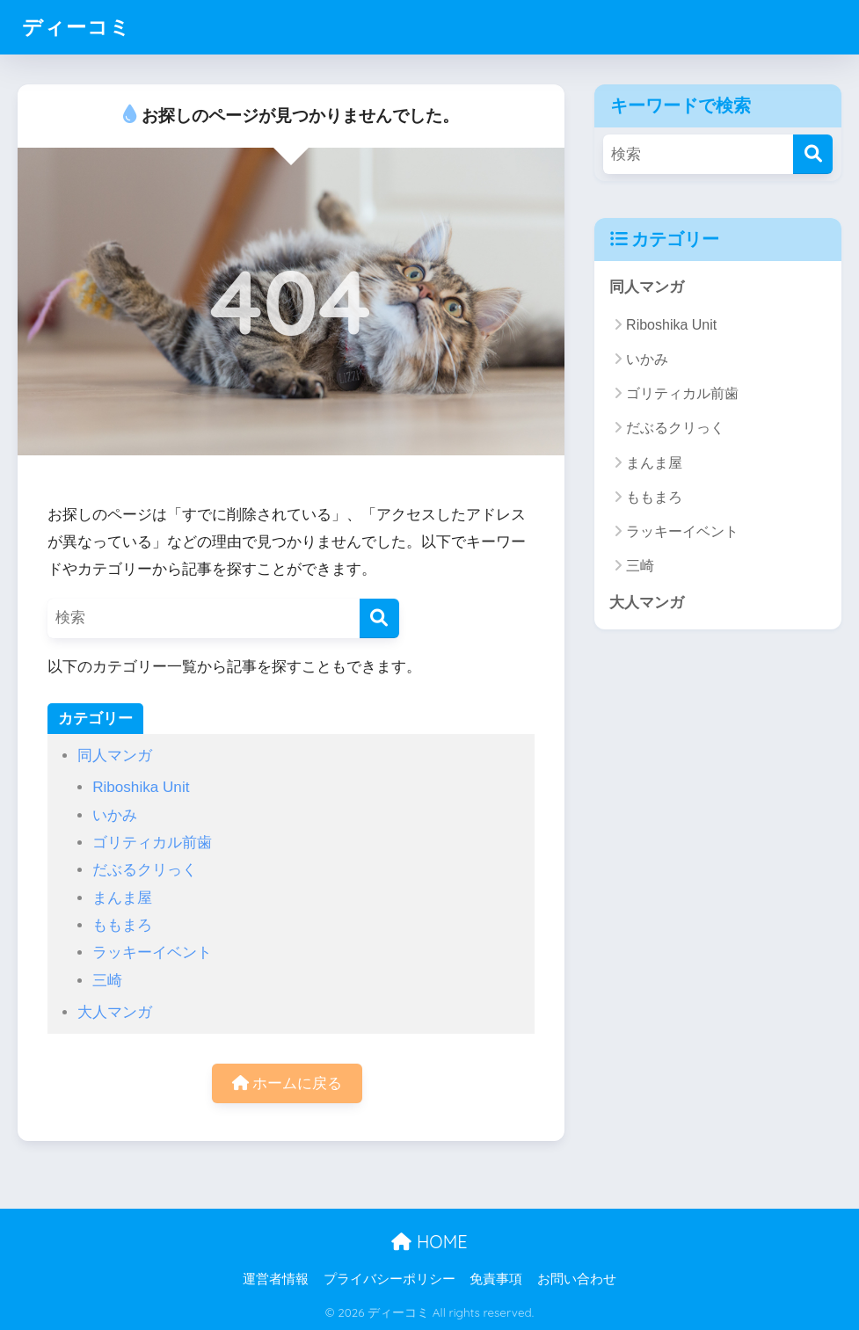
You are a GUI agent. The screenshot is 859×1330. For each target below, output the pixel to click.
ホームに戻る (287, 1083)
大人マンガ (114, 1012)
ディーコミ (76, 27)
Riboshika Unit (140, 787)
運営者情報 (276, 1279)
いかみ (114, 815)
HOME (429, 1242)
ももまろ (122, 925)
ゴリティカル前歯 (152, 842)
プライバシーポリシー (389, 1279)
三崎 (107, 980)
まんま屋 (122, 898)
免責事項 (496, 1279)
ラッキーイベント (152, 952)
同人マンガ (114, 755)
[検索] (379, 618)
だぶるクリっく (144, 869)
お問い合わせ (576, 1279)
